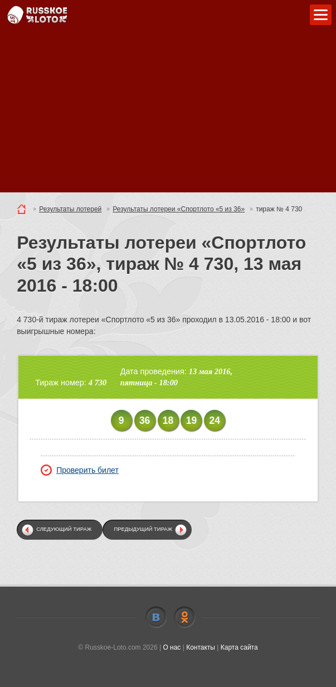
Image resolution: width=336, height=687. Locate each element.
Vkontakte (156, 617)
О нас (172, 647)
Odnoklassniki (184, 617)
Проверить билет (80, 470)
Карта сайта (239, 647)
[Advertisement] (168, 114)
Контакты (200, 647)
